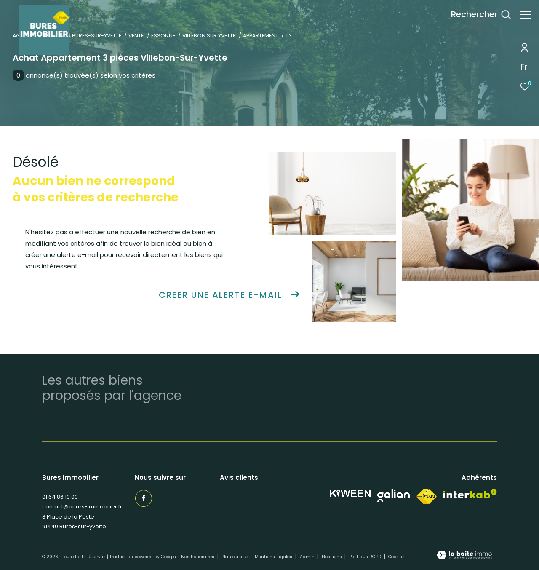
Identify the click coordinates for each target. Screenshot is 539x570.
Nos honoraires (198, 557)
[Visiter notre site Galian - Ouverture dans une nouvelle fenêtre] (393, 495)
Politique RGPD (365, 557)
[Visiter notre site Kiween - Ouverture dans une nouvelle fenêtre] (350, 493)
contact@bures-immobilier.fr (82, 507)
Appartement (260, 35)
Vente (136, 35)
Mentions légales (274, 557)
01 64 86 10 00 (60, 497)
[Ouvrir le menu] (525, 14)
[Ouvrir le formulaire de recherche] (477, 14)
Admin (308, 557)
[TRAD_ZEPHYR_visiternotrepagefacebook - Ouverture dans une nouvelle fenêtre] (143, 498)
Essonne (163, 35)
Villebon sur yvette (208, 35)
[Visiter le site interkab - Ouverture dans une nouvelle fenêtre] (470, 494)
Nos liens (332, 557)
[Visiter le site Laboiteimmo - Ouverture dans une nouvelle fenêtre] (464, 556)
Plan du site (235, 557)
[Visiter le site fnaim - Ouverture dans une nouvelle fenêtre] (426, 496)
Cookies (396, 556)
